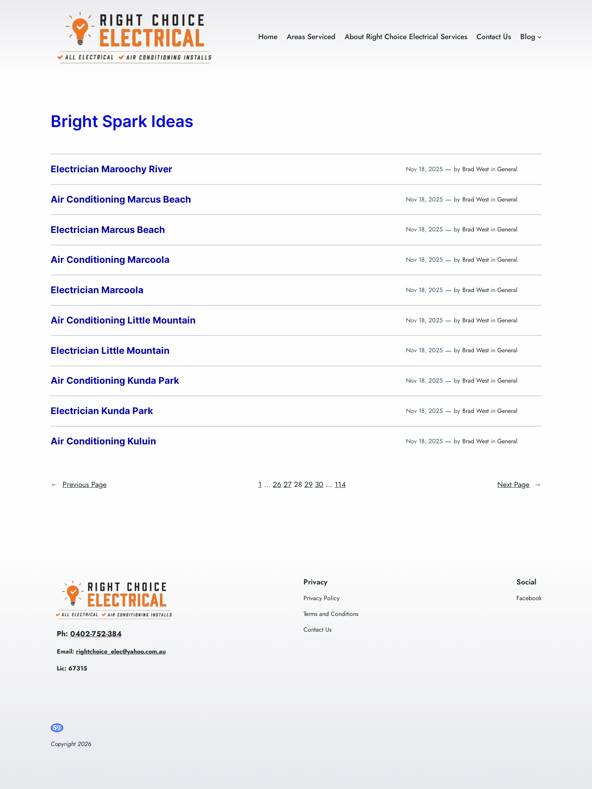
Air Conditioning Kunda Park (115, 381)
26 (277, 484)
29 (308, 484)
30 (319, 484)
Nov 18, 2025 (424, 169)
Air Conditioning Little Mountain (123, 320)
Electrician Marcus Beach (108, 230)
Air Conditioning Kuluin (103, 441)
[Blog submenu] (539, 37)
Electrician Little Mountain (110, 351)
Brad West (475, 169)
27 (288, 484)
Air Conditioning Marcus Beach (121, 200)
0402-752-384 (96, 633)
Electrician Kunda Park (102, 411)
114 (340, 484)
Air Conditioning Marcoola (110, 260)
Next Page (519, 484)
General (507, 169)
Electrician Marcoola (97, 290)
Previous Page (79, 484)
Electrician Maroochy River (111, 169)
